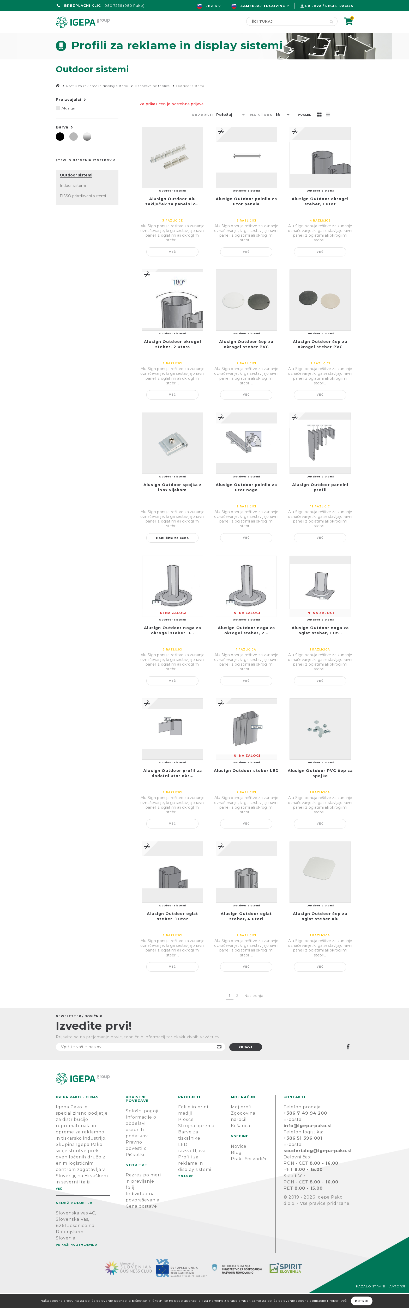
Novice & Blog (229, 38)
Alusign (68, 123)
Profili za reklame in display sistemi (194, 1178)
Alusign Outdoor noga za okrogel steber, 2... (246, 645)
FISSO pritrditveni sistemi (83, 211)
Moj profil (242, 1122)
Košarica (240, 1140)
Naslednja (253, 1011)
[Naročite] (140, 1062)
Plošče (186, 1134)
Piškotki (135, 1169)
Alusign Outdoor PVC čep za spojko (320, 788)
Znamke (185, 38)
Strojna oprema (196, 1140)
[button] (229, 130)
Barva (62, 142)
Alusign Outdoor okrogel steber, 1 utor (320, 217)
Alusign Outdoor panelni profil (320, 502)
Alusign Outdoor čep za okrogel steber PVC (246, 359)
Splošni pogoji (142, 1125)
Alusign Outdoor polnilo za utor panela (246, 217)
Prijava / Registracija (329, 6)
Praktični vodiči (248, 1173)
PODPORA (276, 38)
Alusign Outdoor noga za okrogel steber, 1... (172, 645)
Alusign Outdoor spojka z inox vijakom (172, 502)
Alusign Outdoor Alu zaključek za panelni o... (172, 217)
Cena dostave (141, 1221)
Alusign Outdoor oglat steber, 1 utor (172, 931)
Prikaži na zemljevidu (76, 1260)
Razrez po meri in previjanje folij (143, 1196)
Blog (236, 1167)
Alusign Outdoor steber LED (246, 785)
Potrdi (361, 1301)
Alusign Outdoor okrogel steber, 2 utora (172, 359)
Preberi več (337, 1301)
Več (172, 267)
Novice (238, 1161)
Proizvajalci (68, 114)
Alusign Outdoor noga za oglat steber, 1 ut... (320, 645)
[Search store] (286, 21)
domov (66, 38)
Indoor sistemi (73, 200)
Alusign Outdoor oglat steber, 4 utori (246, 931)
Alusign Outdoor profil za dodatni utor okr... (172, 788)
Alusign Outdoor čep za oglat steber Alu (320, 931)
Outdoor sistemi (76, 190)
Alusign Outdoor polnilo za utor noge (246, 502)
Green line (145, 38)
